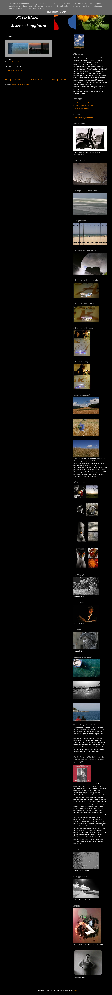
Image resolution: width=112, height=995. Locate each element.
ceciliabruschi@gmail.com (83, 118)
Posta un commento (15, 70)
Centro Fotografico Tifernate (83, 105)
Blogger (75, 990)
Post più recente (13, 79)
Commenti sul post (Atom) (21, 84)
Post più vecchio (60, 79)
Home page (36, 79)
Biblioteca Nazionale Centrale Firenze (87, 103)
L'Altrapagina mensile (81, 108)
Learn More (52, 12)
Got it (63, 12)
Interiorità (15, 62)
